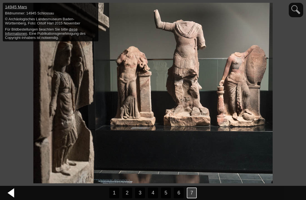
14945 (16, 6)
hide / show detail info (93, 8)
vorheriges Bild (11, 193)
